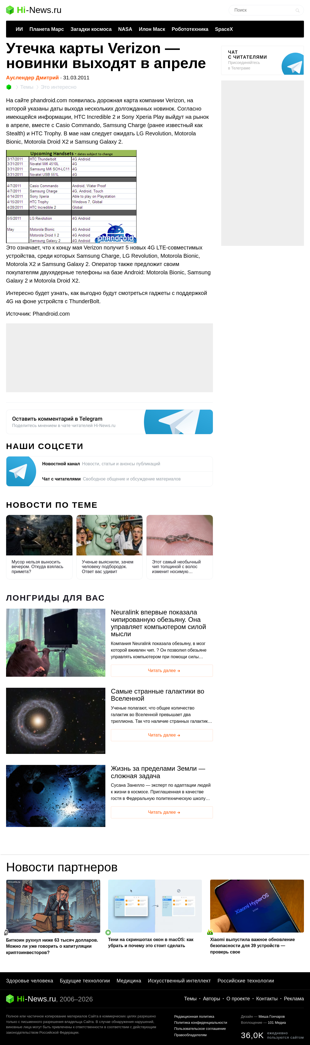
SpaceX (224, 29)
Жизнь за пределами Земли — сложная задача (158, 772)
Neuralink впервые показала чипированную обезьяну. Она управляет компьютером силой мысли (158, 623)
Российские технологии (246, 981)
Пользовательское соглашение (200, 1029)
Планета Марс (47, 29)
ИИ (19, 29)
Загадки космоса (91, 29)
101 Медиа (277, 1022)
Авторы (211, 998)
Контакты (267, 998)
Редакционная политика (194, 1016)
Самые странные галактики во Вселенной (157, 695)
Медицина (129, 981)
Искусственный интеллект (179, 981)
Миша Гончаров (271, 1016)
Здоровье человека (29, 981)
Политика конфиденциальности (200, 1022)
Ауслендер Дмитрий (32, 77)
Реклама (294, 998)
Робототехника (190, 29)
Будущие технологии (85, 981)
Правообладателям (190, 1035)
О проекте (238, 998)
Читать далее (164, 671)
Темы (190, 998)
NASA (125, 29)
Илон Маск (152, 29)
